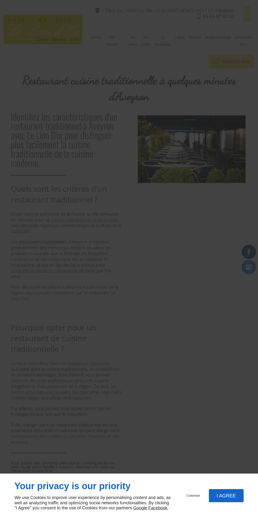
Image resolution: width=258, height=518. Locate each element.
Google (140, 508)
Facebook (157, 508)
